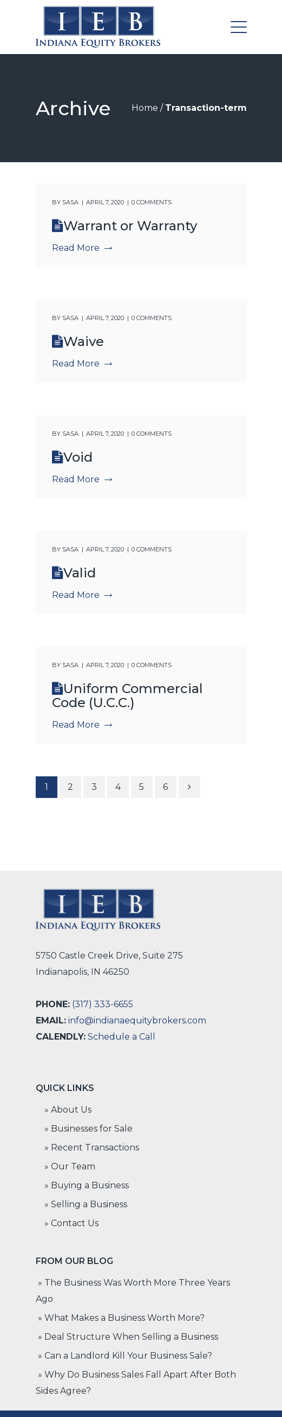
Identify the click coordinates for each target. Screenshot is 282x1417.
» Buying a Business (86, 1185)
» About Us (67, 1110)
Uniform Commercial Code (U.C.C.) (127, 695)
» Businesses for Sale (88, 1128)
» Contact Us (71, 1223)
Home (145, 108)
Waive (83, 341)
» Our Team (69, 1166)
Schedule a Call (121, 1037)
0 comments (152, 202)
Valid (79, 573)
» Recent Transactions (91, 1147)
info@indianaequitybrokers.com (137, 1020)
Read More (82, 248)
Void (78, 457)
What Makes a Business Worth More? (124, 1318)
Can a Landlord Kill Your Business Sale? (128, 1356)
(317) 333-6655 (102, 1004)
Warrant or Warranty (130, 226)
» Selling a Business (85, 1204)
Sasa (70, 202)
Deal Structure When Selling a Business (131, 1337)
